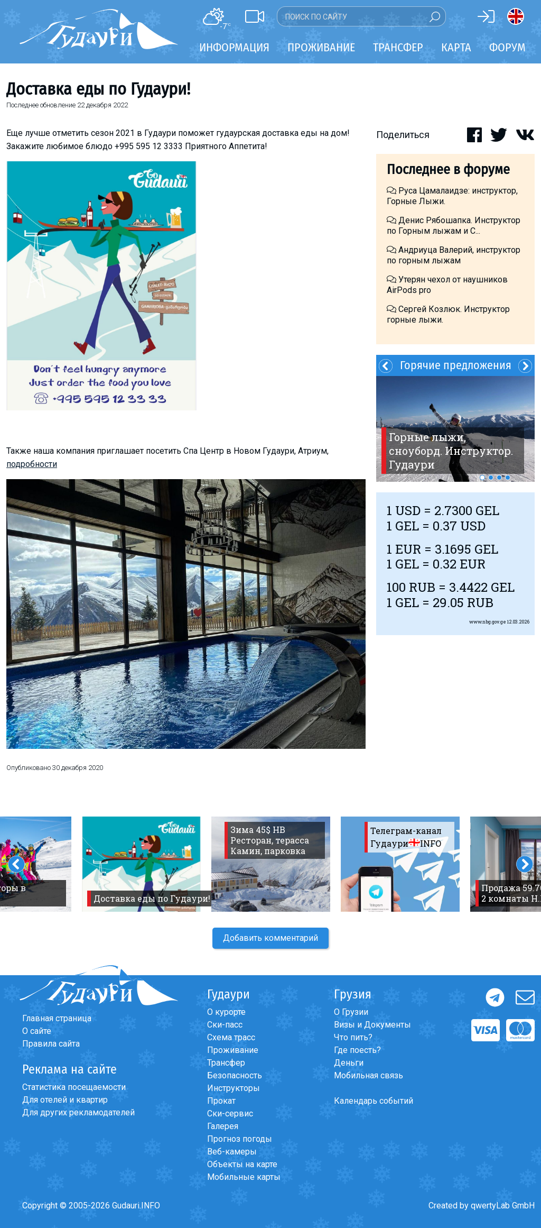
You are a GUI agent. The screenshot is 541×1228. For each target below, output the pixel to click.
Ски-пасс (224, 1025)
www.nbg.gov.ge (487, 622)
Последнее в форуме (448, 169)
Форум (507, 47)
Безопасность (234, 1075)
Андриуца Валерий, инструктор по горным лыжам (453, 255)
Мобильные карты (244, 1177)
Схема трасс (231, 1037)
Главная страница (56, 1018)
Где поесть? (357, 1050)
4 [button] (507, 477)
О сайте (36, 1031)
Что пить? (353, 1037)
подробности (31, 464)
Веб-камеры (232, 1152)
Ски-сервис (230, 1113)
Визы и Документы (372, 1025)
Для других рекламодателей (78, 1112)
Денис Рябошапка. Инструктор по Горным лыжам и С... (453, 225)
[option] (455, 429)
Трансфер (226, 1063)
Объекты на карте (242, 1164)
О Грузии (351, 1012)
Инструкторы (233, 1088)
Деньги (348, 1063)
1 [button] (482, 477)
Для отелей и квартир (65, 1100)
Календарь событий (373, 1101)
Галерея (222, 1126)
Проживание (232, 1050)
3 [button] (499, 477)
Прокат (221, 1101)
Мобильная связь (368, 1075)
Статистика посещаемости (74, 1087)
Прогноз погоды (239, 1139)
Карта (456, 47)
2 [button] (490, 477)
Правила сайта (51, 1044)
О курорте (226, 1012)
